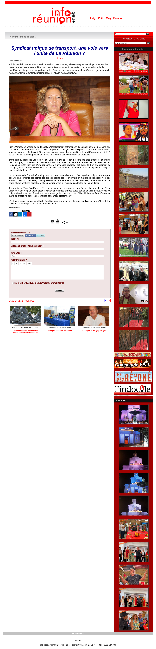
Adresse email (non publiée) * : (27, 246)
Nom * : (15, 239)
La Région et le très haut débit (59, 331)
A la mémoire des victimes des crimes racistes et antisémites (25, 332)
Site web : (16, 253)
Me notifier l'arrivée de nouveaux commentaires (39, 283)
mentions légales (78, 633)
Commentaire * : (19, 260)
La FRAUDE (120, 400)
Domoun (118, 18)
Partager (65, 222)
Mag (109, 18)
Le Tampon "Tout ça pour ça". (93, 331)
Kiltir (101, 18)
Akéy (93, 18)
